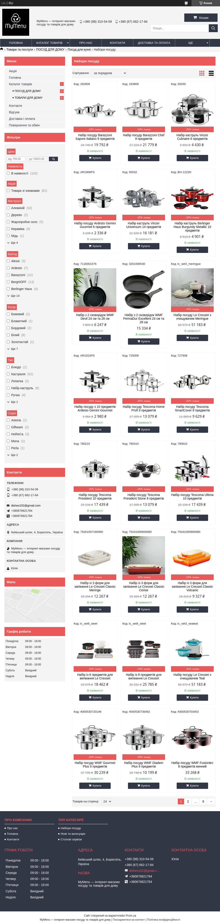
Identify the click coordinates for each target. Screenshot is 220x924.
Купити (96, 158)
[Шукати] (213, 28)
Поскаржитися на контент (129, 919)
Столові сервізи (71, 839)
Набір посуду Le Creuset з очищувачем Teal (192, 676)
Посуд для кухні (79, 49)
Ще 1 (14, 402)
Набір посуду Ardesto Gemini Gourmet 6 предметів (95, 225)
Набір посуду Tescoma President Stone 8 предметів (143, 496)
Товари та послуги (19, 49)
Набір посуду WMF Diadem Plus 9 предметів (143, 764)
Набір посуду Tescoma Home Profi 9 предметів (144, 408)
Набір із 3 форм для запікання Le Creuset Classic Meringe (95, 586)
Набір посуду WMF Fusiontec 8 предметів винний (192, 764)
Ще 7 (14, 348)
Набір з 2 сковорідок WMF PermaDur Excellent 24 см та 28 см (143, 318)
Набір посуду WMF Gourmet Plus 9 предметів (95, 764)
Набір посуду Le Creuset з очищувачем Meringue (192, 316)
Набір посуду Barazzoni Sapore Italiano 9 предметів (95, 137)
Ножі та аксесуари (73, 833)
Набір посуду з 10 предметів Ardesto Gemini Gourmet (95, 408)
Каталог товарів (49, 43)
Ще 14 (15, 295)
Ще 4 (14, 242)
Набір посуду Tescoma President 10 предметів (94, 496)
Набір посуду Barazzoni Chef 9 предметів (143, 137)
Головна (16, 43)
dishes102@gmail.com (26, 505)
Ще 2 (14, 455)
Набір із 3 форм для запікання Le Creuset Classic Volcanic (192, 586)
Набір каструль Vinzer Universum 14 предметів (143, 225)
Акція (13, 71)
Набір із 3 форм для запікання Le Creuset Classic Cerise (143, 586)
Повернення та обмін (24, 125)
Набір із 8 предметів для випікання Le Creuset (144, 676)
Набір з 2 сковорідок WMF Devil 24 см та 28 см (95, 316)
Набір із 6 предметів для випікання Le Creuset (95, 676)
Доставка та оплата (154, 43)
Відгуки (14, 112)
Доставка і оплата (22, 119)
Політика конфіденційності (163, 919)
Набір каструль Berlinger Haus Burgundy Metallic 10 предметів (192, 226)
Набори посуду (71, 828)
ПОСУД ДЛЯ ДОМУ (50, 49)
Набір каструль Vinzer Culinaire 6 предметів (192, 137)
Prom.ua (131, 915)
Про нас (85, 43)
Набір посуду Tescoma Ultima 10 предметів (192, 496)
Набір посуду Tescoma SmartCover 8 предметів (192, 408)
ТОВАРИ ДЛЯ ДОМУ (28, 97)
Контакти (117, 43)
